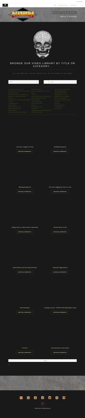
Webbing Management (60, 105)
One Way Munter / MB (36, 112)
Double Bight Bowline (13, 103)
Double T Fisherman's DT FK (14, 106)
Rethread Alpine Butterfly (60, 92)
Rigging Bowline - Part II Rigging (62, 96)
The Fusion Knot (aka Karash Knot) (62, 99)
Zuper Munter (58, 108)
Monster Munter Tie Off (36, 103)
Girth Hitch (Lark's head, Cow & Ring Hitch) (41, 96)
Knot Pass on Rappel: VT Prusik (38, 98)
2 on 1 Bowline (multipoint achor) (15, 89)
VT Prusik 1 (57, 101)
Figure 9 (33, 92)
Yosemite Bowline (59, 106)
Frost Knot (33, 94)
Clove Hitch (11, 98)
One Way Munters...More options (62, 89)
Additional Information (24, 151)
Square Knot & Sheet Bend (61, 98)
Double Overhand (12, 105)
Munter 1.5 (33, 105)
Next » (45, 360)
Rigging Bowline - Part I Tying (61, 94)
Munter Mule (34, 108)
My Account (79, 1)
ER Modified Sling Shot (36, 89)
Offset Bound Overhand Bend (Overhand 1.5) (41, 110)
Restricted (73, 5)
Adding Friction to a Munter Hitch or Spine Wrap (19, 91)
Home (55, 5)
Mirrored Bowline (35, 99)
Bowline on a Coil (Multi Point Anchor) (17, 96)
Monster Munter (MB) (36, 101)
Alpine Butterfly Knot (13, 92)
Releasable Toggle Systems (61, 91)
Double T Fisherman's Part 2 (14, 108)
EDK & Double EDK (12, 110)
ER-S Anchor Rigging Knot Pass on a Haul (40, 91)
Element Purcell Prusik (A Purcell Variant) (17, 112)
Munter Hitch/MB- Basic (36, 106)
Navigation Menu (63, 5)
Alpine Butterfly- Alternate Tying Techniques (18, 94)
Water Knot (57, 103)
